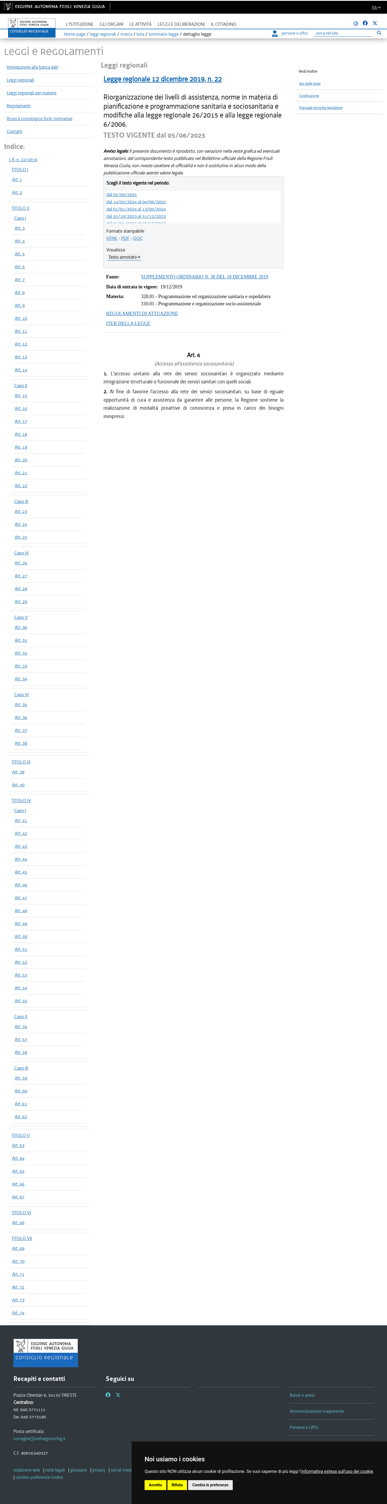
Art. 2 (17, 192)
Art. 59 (21, 1078)
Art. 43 (21, 846)
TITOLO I (20, 170)
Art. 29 (21, 601)
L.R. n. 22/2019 (23, 160)
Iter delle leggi (310, 83)
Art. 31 (21, 640)
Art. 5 (20, 254)
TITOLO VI (21, 1213)
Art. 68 (18, 1223)
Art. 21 (21, 473)
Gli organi (111, 24)
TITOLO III (21, 762)
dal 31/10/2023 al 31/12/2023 (136, 216)
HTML (111, 238)
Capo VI (21, 695)
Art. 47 (21, 898)
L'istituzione (80, 24)
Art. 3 (20, 228)
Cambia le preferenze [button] (210, 1485)
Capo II (20, 385)
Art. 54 (21, 988)
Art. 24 (21, 524)
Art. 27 (21, 576)
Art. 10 (21, 318)
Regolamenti (19, 106)
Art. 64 (18, 1158)
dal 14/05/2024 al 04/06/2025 (136, 202)
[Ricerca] (342, 33)
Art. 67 (18, 1197)
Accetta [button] (155, 1485)
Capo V (21, 617)
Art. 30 (21, 627)
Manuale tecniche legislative (320, 107)
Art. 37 (21, 730)
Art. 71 (18, 1274)
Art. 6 (20, 267)
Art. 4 (20, 241)
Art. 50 (21, 936)
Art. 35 (21, 704)
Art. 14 (21, 370)
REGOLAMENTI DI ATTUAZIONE (142, 313)
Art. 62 (21, 1117)
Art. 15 (21, 395)
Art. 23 (21, 511)
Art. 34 (21, 679)
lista (140, 34)
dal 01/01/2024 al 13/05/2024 (136, 209)
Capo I (20, 218)
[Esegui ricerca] (379, 32)
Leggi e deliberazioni (181, 24)
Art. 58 (21, 1052)
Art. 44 (21, 859)
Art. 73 (18, 1300)
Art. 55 (21, 1001)
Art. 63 (18, 1145)
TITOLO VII (22, 1238)
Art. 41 (21, 820)
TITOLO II (20, 208)
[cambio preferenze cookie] (39, 1477)
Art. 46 (21, 885)
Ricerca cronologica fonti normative (39, 119)
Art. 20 (21, 460)
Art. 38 (21, 743)
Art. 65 (18, 1171)
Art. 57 (21, 1039)
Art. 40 (18, 785)
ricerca (126, 34)
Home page (74, 34)
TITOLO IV (21, 801)
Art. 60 (21, 1091)
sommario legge (164, 34)
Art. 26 (21, 563)
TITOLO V (21, 1135)
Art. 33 (21, 666)
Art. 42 (21, 833)
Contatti (14, 131)
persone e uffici (290, 33)
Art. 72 (18, 1287)
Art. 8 (20, 292)
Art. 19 (21, 447)
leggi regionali (103, 34)
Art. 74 (18, 1313)
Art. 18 (21, 434)
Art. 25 (21, 537)
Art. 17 (21, 421)
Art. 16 (21, 408)
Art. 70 (18, 1261)
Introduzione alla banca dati (32, 67)
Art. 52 (21, 962)
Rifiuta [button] (177, 1485)
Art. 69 (18, 1248)
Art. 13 (21, 357)
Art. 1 (17, 179)
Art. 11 (21, 331)
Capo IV (21, 553)
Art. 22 (21, 486)
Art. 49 (21, 923)
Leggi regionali (20, 80)
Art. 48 (21, 911)
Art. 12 (21, 344)
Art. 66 (18, 1184)
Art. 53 (21, 975)
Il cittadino (223, 24)
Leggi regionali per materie (31, 93)
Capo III (21, 501)
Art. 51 (21, 949)
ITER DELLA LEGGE (128, 323)
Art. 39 (18, 772)
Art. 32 (21, 653)
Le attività (141, 24)
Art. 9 (20, 305)
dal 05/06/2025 (121, 194)
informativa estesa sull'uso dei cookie (337, 1471)
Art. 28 (21, 589)
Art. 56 (21, 1026)
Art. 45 (21, 872)
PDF (125, 238)
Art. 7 (20, 280)
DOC (138, 238)
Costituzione (309, 95)
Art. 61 (21, 1104)
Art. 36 (21, 717)
